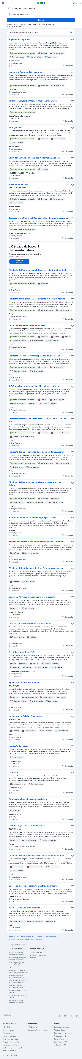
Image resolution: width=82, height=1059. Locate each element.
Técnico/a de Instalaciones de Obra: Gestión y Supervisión (36, 570)
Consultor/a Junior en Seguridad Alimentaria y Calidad (34, 158)
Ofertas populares (36, 955)
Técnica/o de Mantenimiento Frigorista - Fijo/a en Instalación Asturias (37, 422)
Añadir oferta (32, 1027)
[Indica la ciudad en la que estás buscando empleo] (41, 14)
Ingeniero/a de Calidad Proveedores (26, 718)
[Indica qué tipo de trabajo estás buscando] (41, 8)
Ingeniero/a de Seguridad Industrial (25, 910)
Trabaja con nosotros (10, 1045)
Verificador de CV (60, 1045)
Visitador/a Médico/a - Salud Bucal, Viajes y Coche (32, 520)
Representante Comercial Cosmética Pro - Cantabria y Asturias (38, 218)
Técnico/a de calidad (19, 748)
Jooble (15, 1055)
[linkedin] (77, 1016)
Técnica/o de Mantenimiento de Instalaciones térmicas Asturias (35, 485)
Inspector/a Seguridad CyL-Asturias (25, 72)
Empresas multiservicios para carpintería (28, 801)
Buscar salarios (59, 1039)
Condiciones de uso (60, 1033)
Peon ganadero (16, 127)
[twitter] (71, 1016)
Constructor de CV (60, 1042)
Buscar (41, 20)
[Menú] (3, 3)
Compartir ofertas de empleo (38, 1030)
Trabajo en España (60, 1030)
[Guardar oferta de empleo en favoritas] (72, 40)
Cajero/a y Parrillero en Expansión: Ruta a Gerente (32, 599)
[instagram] (65, 1016)
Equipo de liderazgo (9, 1036)
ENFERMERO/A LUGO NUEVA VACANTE (27, 828)
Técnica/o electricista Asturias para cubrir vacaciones (34, 358)
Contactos (6, 1033)
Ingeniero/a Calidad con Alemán (24, 685)
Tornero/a (13, 775)
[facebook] (59, 1016)
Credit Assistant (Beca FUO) (22, 654)
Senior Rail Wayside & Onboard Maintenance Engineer (34, 101)
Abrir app (77, 3)
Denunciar (67, 66)
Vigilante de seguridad (19, 39)
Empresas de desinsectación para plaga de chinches (33, 888)
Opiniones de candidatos (11, 1042)
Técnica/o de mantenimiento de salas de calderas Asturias (36, 454)
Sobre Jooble (7, 1027)
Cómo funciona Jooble (10, 1039)
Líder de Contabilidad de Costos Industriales (30, 625)
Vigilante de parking (18, 184)
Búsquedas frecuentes (18, 947)
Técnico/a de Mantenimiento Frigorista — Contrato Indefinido (38, 272)
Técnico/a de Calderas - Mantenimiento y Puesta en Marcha (37, 301)
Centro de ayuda (8, 1030)
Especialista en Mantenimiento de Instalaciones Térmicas (36, 544)
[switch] (71, 32)
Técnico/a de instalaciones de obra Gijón (28, 327)
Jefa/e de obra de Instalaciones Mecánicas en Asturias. (35, 388)
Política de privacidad (61, 1036)
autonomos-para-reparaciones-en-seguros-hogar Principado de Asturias (18, 972)
